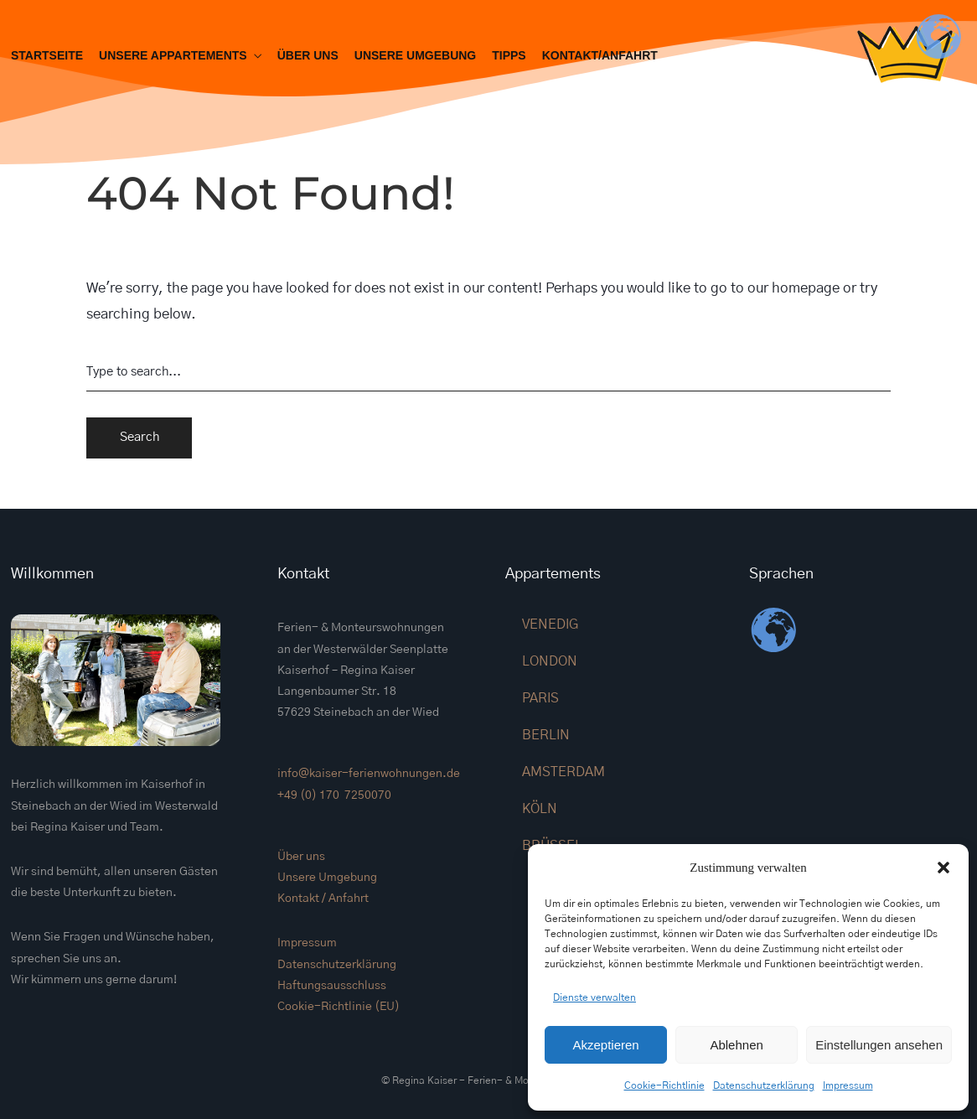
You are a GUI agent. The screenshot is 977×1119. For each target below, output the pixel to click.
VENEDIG (550, 624)
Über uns (308, 55)
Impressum (848, 1085)
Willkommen (52, 574)
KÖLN (539, 809)
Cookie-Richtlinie (664, 1085)
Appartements (553, 574)
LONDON (549, 661)
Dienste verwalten (594, 997)
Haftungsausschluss (331, 986)
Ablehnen (736, 1045)
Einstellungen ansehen (879, 1045)
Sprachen (781, 574)
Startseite (47, 55)
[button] (943, 867)
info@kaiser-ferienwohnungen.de (368, 774)
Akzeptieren (605, 1045)
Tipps (508, 55)
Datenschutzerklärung (763, 1085)
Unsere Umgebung (415, 55)
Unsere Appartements (173, 55)
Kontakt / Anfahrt (323, 898)
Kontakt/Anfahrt (600, 55)
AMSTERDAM (563, 772)
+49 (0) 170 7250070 (334, 795)
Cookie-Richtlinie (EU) (338, 1007)
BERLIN (546, 735)
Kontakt (303, 574)
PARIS (540, 698)
